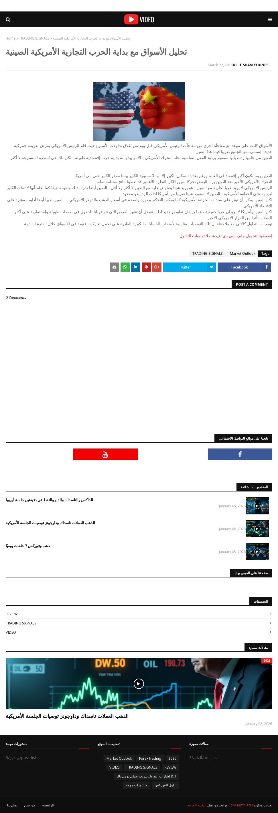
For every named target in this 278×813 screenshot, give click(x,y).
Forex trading (150, 758)
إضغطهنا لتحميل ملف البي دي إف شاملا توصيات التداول (226, 235)
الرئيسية (48, 805)
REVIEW (11, 614)
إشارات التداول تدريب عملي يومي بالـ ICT (146, 776)
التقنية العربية (196, 805)
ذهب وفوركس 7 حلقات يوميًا (28, 545)
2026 (172, 758)
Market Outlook (242, 253)
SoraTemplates (241, 805)
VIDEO (11, 632)
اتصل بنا (12, 805)
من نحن (29, 805)
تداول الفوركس (165, 785)
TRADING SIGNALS (34, 38)
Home (10, 38)
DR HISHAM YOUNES (250, 64)
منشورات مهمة (136, 785)
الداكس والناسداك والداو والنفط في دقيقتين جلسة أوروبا (49, 499)
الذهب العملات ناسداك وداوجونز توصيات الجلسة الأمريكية (50, 522)
